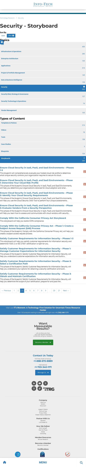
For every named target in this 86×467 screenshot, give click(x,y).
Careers (43, 404)
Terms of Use (43, 411)
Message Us (43, 372)
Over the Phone (43, 430)
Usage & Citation (43, 409)
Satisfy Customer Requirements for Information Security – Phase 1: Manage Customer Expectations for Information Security (35, 249)
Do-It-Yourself (43, 428)
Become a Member (43, 342)
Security (21, 18)
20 (54, 290)
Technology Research (7, 18)
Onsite (43, 432)
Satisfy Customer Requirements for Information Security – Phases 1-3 (36, 238)
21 (59, 290)
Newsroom (43, 406)
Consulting (43, 433)
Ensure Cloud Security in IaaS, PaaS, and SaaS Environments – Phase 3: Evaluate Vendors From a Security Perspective (36, 206)
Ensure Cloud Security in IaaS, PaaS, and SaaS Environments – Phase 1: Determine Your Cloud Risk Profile (36, 181)
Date (3, 36)
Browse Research (43, 439)
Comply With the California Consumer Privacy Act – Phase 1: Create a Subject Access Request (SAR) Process (36, 227)
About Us (43, 402)
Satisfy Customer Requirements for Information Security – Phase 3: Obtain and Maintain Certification (35, 275)
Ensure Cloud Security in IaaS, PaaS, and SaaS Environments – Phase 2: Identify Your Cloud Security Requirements (36, 194)
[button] (43, 462)
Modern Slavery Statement (43, 415)
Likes (11, 35)
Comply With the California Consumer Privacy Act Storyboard (33, 218)
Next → (66, 290)
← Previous (6, 290)
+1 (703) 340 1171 (62, 312)
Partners (43, 420)
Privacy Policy (43, 413)
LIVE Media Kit (43, 422)
